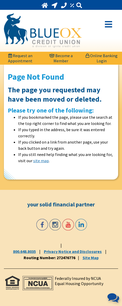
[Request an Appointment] (20, 57)
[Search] (79, 5)
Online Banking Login (102, 57)
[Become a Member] (61, 57)
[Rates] (72, 5)
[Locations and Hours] (55, 5)
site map (41, 160)
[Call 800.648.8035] (64, 5)
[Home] (45, 5)
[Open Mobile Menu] (108, 23)
